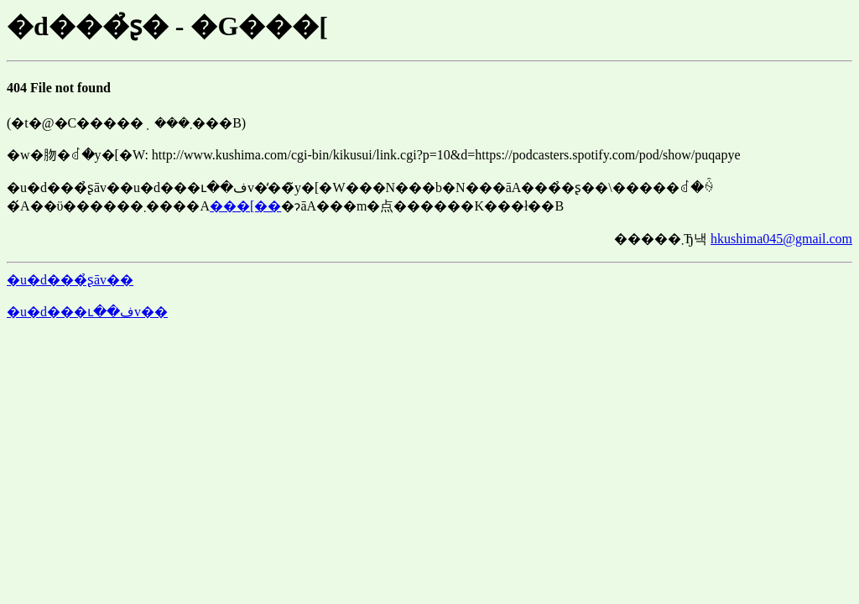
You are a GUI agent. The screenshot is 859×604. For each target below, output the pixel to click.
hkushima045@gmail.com (781, 239)
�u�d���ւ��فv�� (87, 312)
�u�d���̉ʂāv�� (70, 280)
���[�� (245, 206)
